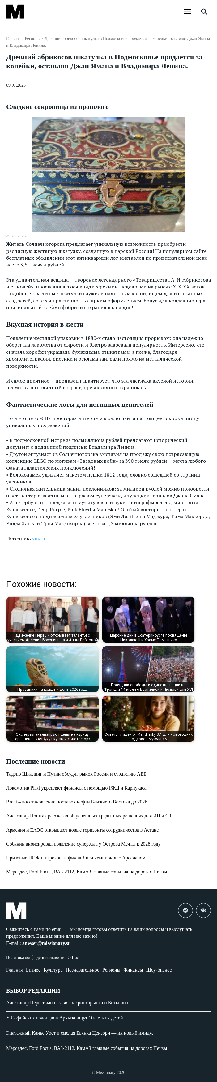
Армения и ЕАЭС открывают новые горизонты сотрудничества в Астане (82, 830)
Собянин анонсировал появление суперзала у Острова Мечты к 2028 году (83, 843)
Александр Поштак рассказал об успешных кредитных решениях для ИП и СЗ (88, 815)
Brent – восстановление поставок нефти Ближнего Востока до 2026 (76, 801)
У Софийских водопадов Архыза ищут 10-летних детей (64, 1017)
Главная (13, 38)
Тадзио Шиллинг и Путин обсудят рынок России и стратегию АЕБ (76, 774)
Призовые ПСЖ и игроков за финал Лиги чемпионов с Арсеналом (75, 857)
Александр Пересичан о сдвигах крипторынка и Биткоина (67, 1002)
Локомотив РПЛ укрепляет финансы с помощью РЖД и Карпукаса (76, 787)
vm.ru (38, 538)
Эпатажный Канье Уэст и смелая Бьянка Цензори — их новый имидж (79, 1033)
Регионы (32, 38)
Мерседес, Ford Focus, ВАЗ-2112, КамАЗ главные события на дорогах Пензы (86, 871)
